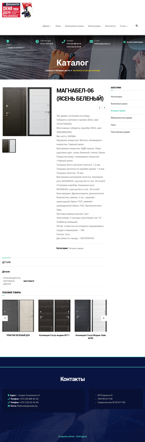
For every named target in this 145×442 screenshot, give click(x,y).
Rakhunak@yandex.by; (27, 405)
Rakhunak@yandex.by (102, 44)
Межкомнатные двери (121, 117)
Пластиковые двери (120, 131)
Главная (49, 70)
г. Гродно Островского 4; (28, 394)
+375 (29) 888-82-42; (29, 398)
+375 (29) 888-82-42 (74, 44)
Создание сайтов (66, 436)
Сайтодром (81, 436)
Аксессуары (94, 26)
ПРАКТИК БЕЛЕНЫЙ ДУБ (18, 334)
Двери (47, 26)
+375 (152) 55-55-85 (74, 47)
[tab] (6, 261)
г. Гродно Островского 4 (15, 48)
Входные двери (63, 70)
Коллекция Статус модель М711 (54, 334)
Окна (58, 26)
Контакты (110, 26)
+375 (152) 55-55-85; (29, 402)
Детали (6, 261)
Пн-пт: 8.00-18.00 (46, 44)
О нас (124, 26)
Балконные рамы (74, 26)
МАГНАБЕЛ (28, 280)
